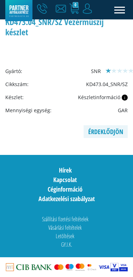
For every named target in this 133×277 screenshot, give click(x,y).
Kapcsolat (65, 179)
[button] (62, 9)
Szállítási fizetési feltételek (65, 219)
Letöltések (65, 236)
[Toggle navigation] (120, 10)
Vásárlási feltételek (65, 227)
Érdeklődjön (105, 131)
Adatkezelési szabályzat (66, 198)
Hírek (65, 170)
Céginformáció (65, 189)
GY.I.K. (66, 244)
